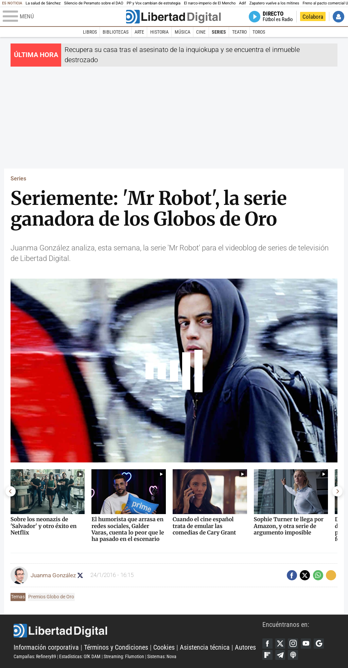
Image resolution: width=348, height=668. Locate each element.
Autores (245, 647)
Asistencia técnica (205, 647)
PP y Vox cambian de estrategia (153, 3)
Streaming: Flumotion (124, 656)
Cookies (164, 647)
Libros (90, 32)
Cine (201, 32)
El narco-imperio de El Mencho (210, 3)
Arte (139, 32)
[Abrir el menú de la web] (64, 17)
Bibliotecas (115, 32)
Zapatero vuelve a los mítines (274, 3)
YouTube (306, 643)
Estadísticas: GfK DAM (80, 656)
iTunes (293, 655)
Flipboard (267, 655)
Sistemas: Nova (161, 656)
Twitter (280, 643)
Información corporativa (46, 647)
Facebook (267, 643)
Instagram (293, 643)
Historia (159, 32)
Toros (259, 32)
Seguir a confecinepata (80, 575)
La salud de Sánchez (42, 3)
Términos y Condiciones (116, 647)
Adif (242, 3)
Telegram (280, 655)
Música (182, 32)
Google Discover (319, 643)
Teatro (239, 32)
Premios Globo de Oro (51, 596)
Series (219, 32)
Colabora (312, 16)
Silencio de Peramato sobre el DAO (93, 3)
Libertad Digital (138, 630)
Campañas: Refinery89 (35, 656)
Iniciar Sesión (338, 16)
